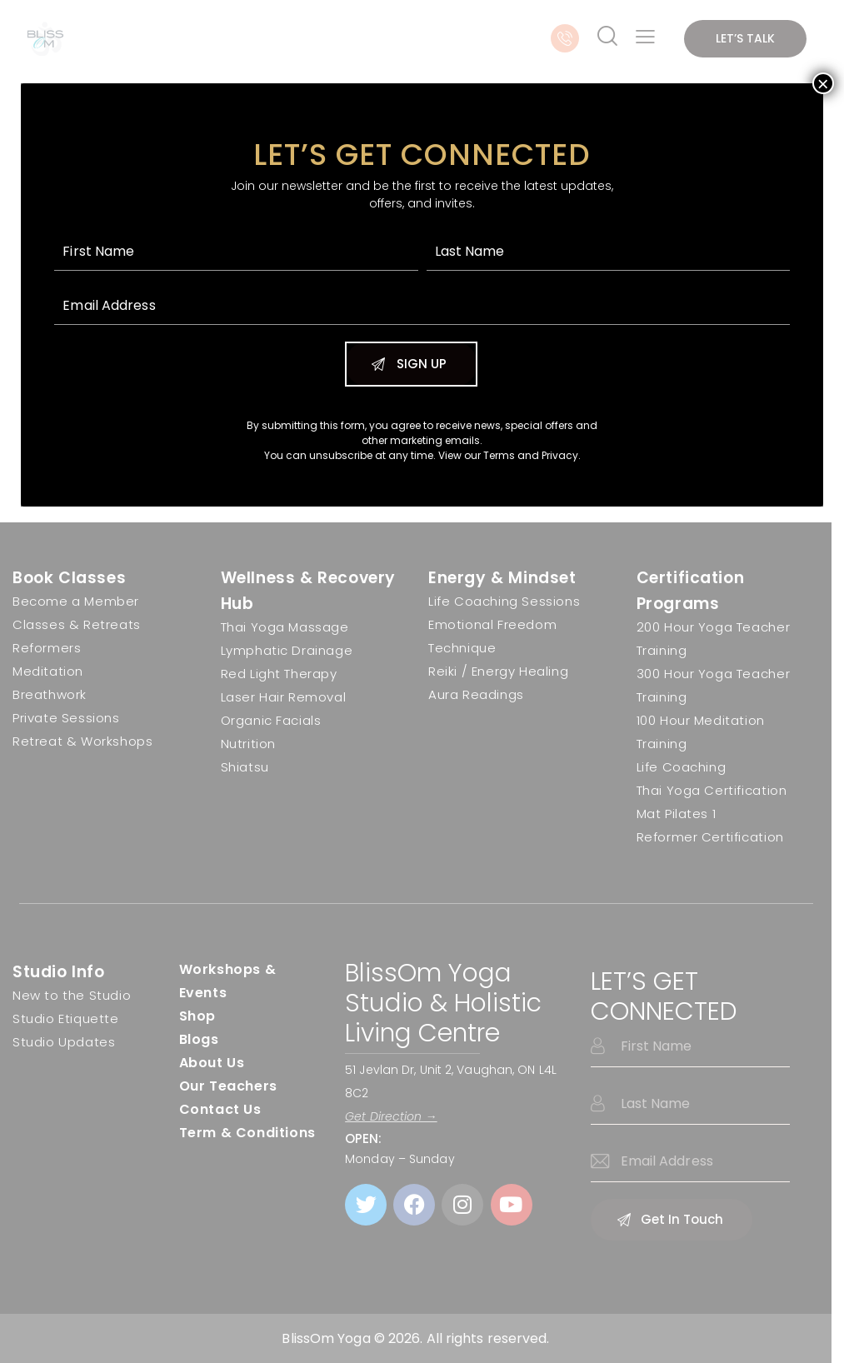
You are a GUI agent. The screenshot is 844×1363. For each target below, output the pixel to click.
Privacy (560, 455)
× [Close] (823, 83)
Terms (499, 455)
